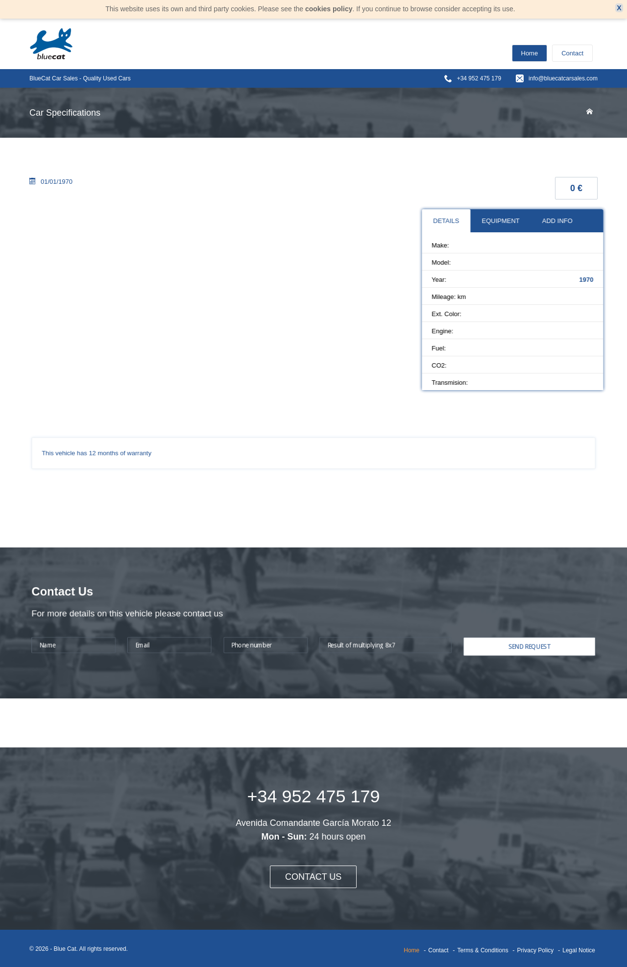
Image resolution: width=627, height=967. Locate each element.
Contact (572, 53)
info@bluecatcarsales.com (563, 78)
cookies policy (328, 9)
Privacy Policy (535, 950)
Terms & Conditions (483, 950)
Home (529, 53)
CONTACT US (313, 877)
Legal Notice (578, 950)
